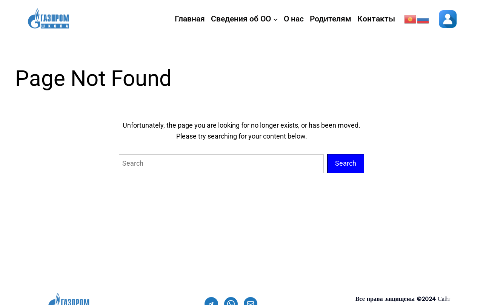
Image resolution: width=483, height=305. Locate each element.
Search (345, 163)
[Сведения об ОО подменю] (275, 19)
